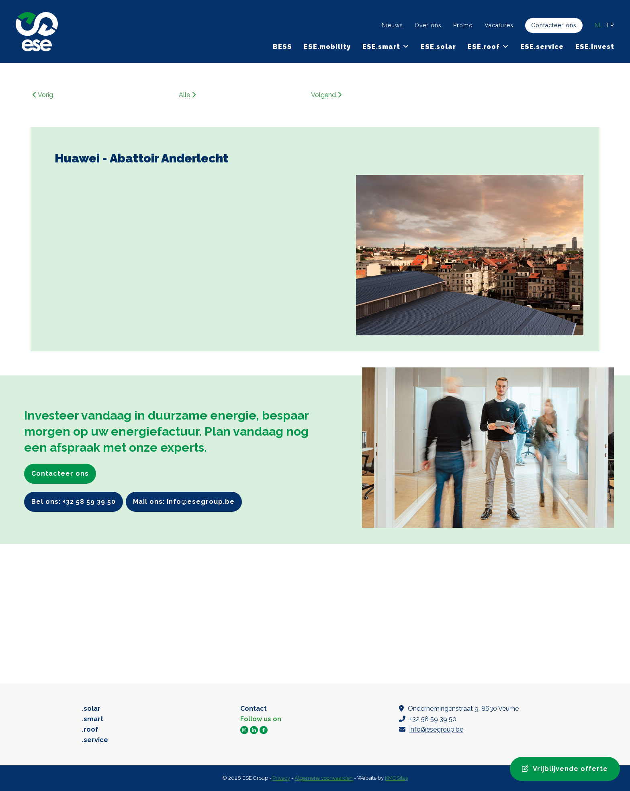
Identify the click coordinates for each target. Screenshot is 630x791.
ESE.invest (594, 47)
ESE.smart (381, 47)
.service (95, 740)
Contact (253, 708)
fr (610, 25)
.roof (90, 729)
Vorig (43, 95)
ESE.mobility (327, 47)
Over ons (428, 25)
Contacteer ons (554, 25)
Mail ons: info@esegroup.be (184, 501)
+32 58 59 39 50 (427, 719)
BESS (282, 47)
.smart (92, 719)
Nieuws (392, 25)
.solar (91, 708)
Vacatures (499, 25)
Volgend (326, 95)
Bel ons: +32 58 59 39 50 (73, 501)
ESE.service (542, 47)
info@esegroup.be (436, 729)
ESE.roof (484, 47)
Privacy (281, 778)
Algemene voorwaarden (324, 778)
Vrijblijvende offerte (565, 769)
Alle (187, 95)
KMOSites (396, 778)
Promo (463, 25)
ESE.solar (438, 47)
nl (599, 25)
